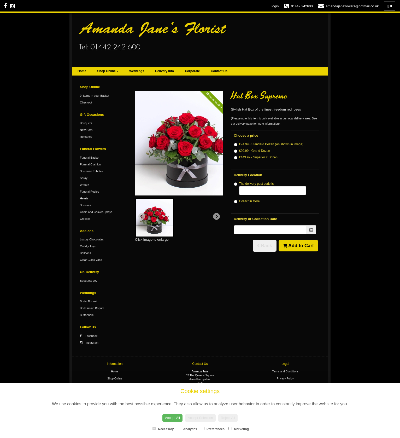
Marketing (238, 429)
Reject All (228, 418)
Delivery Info (164, 71)
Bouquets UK (88, 280)
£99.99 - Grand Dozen (252, 151)
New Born (86, 129)
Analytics (187, 429)
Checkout (86, 102)
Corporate (192, 71)
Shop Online (107, 71)
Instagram (89, 342)
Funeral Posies (89, 191)
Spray (83, 178)
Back (264, 245)
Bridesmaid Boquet (92, 308)
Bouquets (86, 123)
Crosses (85, 218)
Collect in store (247, 201)
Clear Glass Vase (91, 259)
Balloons (85, 253)
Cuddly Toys (88, 246)
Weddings (136, 71)
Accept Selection (200, 418)
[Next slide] (216, 216)
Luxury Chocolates (92, 239)
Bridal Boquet (88, 301)
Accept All (172, 418)
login (275, 6)
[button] (154, 217)
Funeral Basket (89, 157)
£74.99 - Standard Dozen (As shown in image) (268, 144)
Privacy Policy (285, 378)
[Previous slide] (141, 216)
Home (82, 71)
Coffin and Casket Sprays (96, 212)
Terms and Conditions (285, 371)
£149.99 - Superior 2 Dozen (256, 157)
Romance (86, 136)
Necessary (163, 429)
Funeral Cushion (90, 164)
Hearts (84, 198)
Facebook (88, 335)
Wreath (84, 184)
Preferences (213, 429)
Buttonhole (87, 314)
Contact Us (219, 71)
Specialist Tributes (91, 171)
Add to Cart (298, 245)
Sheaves (85, 205)
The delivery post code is (270, 188)
